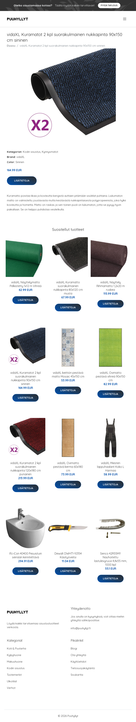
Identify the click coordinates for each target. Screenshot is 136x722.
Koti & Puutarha (16, 648)
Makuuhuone (14, 661)
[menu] (125, 19)
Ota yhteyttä (78, 655)
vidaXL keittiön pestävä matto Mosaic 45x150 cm (68, 374)
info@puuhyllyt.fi (81, 628)
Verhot (11, 688)
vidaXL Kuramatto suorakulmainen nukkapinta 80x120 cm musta (68, 287)
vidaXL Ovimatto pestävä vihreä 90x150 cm (110, 376)
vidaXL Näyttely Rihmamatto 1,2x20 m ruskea (111, 285)
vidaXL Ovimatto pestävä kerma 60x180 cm (68, 466)
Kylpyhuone (14, 655)
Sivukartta (77, 674)
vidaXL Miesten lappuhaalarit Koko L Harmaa (110, 466)
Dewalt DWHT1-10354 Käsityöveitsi (68, 555)
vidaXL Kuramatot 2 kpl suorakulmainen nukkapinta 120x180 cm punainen (25, 468)
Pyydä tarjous (109, 5)
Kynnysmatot (50, 151)
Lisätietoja (21, 180)
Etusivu (11, 45)
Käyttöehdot (78, 661)
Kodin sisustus (32, 151)
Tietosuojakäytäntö (83, 668)
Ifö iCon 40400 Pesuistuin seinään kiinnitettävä (25, 555)
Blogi (74, 648)
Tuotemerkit (14, 674)
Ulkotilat (12, 681)
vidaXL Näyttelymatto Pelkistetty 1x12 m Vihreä (25, 284)
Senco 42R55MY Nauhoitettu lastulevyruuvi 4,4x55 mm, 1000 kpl (110, 559)
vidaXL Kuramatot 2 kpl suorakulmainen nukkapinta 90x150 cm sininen (25, 378)
